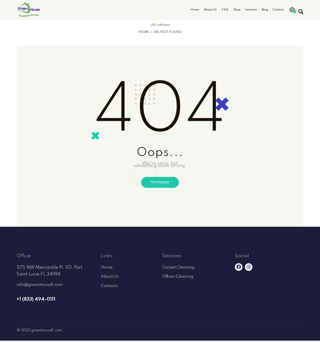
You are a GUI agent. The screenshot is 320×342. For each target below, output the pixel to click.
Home (143, 32)
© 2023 (25, 332)
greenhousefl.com (49, 332)
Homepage (160, 183)
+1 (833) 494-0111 (36, 300)
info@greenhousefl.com (41, 286)
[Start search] (300, 9)
